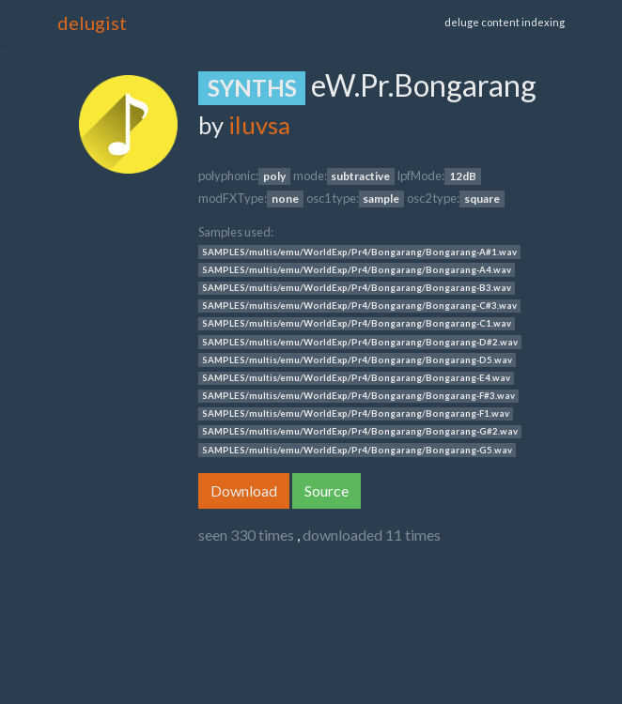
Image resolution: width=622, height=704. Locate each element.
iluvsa (259, 125)
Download (243, 490)
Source (326, 490)
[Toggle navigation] (293, 22)
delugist (92, 22)
